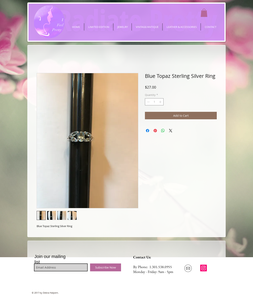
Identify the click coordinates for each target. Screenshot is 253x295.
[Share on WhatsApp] (163, 130)
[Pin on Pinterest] (155, 130)
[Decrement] (148, 101)
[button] (204, 13)
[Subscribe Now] (105, 267)
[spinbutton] (154, 101)
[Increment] (160, 101)
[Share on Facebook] (147, 130)
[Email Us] (188, 268)
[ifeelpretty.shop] (203, 268)
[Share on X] (170, 130)
